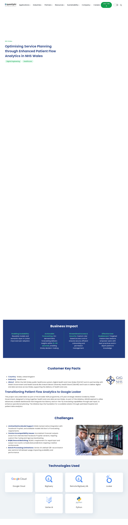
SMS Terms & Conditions (87, 520)
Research (110, 480)
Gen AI (63, 478)
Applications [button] (24, 5)
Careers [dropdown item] (97, 5)
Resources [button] (59, 5)
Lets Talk (106, 5)
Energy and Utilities (82, 497)
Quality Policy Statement (69, 520)
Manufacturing (80, 494)
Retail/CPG (79, 490)
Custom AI (64, 470)
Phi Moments (96, 491)
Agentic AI (64, 482)
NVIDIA (47, 478)
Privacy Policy (76, 419)
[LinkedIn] (17, 479)
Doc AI (63, 474)
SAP (46, 485)
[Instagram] (23, 479)
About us (110, 463)
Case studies (96, 463)
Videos (94, 478)
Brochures (95, 474)
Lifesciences (80, 477)
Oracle (47, 482)
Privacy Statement (54, 520)
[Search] (121, 5)
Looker (47, 474)
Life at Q (110, 473)
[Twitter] (11, 479)
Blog (93, 470)
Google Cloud (49, 470)
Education (79, 480)
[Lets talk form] (106, 5)
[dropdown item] (10, 5)
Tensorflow (48, 493)
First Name (51, 383)
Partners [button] (48, 5)
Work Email (51, 391)
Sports (78, 505)
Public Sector (80, 501)
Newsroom (110, 484)
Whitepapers (96, 482)
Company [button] (86, 5)
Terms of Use (43, 520)
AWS (46, 463)
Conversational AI (66, 467)
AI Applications (65, 463)
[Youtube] (29, 479)
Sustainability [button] (72, 5)
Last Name (88, 383)
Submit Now (57, 427)
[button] (51, 402)
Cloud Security (65, 501)
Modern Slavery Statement (115, 520)
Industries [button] (37, 5)
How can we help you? (54, 408)
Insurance (79, 469)
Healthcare (28, 36)
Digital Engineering (13, 36)
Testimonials (111, 488)
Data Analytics (65, 485)
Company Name (90, 391)
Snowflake (48, 489)
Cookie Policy (100, 520)
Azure (47, 467)
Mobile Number (52, 399)
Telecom (79, 509)
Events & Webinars (97, 467)
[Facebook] (6, 479)
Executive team (112, 477)
